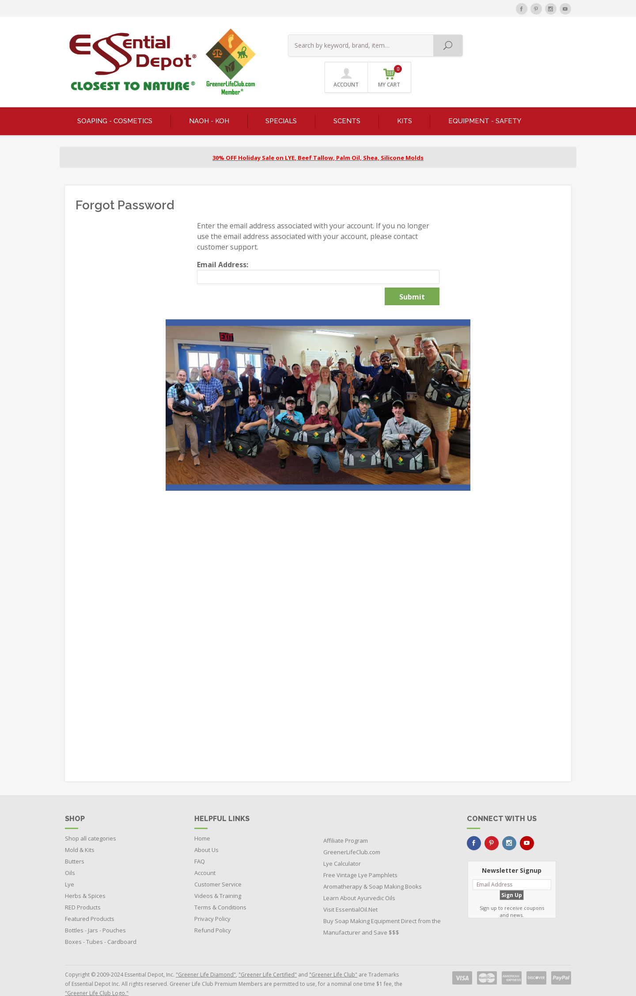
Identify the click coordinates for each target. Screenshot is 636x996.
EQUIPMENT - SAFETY (484, 104)
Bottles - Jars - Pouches (95, 913)
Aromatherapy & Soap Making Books (372, 870)
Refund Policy (212, 913)
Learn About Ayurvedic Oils (359, 881)
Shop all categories (90, 822)
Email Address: (222, 248)
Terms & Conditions (220, 890)
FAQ (199, 844)
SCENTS (346, 104)
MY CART (550, 44)
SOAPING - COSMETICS (114, 104)
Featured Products (89, 902)
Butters (74, 844)
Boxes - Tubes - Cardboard (100, 925)
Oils (70, 856)
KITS (404, 104)
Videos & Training (217, 879)
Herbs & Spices (85, 879)
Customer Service (218, 867)
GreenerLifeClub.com (351, 835)
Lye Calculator (342, 847)
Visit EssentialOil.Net (350, 893)
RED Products (83, 890)
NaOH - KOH (209, 104)
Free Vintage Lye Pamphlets (360, 858)
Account (205, 856)
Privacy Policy (212, 902)
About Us (206, 833)
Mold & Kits (80, 833)
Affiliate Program (345, 824)
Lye (69, 867)
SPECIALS (281, 104)
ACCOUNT (506, 45)
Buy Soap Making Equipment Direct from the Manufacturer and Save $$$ (382, 910)
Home (202, 822)
